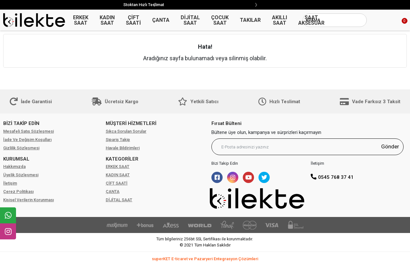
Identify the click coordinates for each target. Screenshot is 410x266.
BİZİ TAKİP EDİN (21, 123)
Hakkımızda (14, 166)
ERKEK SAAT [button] (80, 20)
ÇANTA (112, 191)
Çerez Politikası (18, 191)
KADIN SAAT (118, 174)
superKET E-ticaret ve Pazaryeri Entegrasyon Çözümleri (205, 258)
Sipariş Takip (118, 139)
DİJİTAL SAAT (119, 199)
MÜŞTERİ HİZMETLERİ (131, 123)
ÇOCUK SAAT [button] (220, 20)
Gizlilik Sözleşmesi (21, 147)
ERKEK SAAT (117, 166)
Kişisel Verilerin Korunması (28, 199)
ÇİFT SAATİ (116, 183)
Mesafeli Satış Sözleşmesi (28, 131)
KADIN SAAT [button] (107, 20)
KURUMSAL (16, 159)
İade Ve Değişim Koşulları (27, 139)
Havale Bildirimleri (123, 147)
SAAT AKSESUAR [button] (311, 20)
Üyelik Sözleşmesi (20, 174)
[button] (397, 20)
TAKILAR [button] (250, 20)
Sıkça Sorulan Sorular (126, 131)
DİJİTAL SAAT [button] (190, 20)
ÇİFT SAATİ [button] (133, 20)
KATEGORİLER (122, 159)
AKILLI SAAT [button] (279, 20)
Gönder (390, 146)
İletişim (10, 183)
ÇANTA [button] (160, 20)
